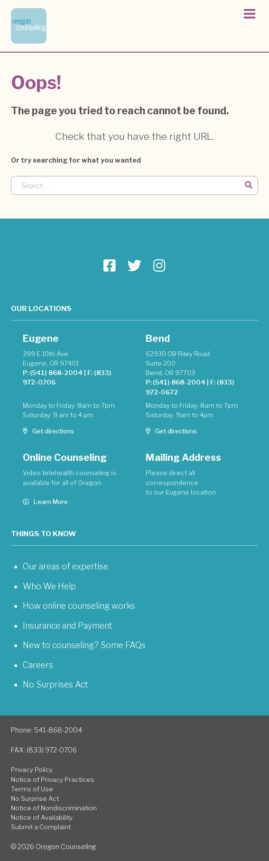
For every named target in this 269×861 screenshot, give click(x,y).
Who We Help (49, 586)
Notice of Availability (42, 817)
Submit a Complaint (41, 827)
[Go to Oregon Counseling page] (109, 265)
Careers (38, 665)
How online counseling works (79, 606)
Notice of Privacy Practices (52, 779)
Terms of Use (32, 789)
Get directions (48, 431)
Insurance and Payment (67, 626)
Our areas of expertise (65, 566)
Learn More (45, 501)
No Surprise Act (35, 798)
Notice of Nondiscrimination (54, 808)
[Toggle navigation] (249, 15)
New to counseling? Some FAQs (84, 645)
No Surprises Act (55, 684)
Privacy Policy (32, 769)
